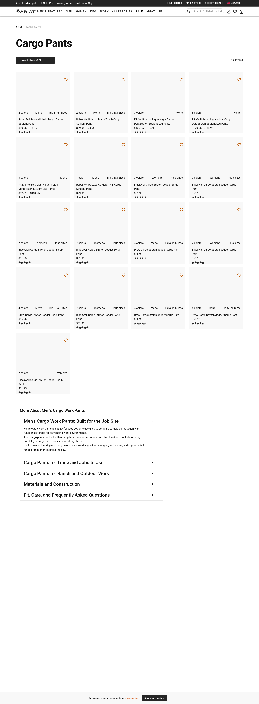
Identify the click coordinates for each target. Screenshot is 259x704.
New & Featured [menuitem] (50, 11)
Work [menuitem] (104, 11)
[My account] (229, 11)
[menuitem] (235, 3)
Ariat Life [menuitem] (154, 11)
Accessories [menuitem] (122, 11)
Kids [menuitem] (93, 11)
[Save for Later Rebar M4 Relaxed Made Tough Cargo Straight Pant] (66, 77)
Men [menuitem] (69, 11)
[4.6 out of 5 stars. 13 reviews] (82, 194)
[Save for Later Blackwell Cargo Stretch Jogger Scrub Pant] (181, 142)
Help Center (174, 3)
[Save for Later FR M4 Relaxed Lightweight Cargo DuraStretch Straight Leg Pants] (181, 77)
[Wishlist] (235, 11)
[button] (241, 11)
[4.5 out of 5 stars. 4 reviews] (140, 129)
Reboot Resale (214, 3)
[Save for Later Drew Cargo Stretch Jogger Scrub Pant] (181, 207)
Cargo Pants (33, 24)
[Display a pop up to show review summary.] (34, 129)
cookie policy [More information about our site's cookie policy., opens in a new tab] (131, 698)
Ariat (19, 24)
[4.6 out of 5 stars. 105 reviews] (25, 129)
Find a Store (193, 3)
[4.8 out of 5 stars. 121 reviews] (140, 194)
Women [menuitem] (81, 11)
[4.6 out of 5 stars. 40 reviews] (140, 255)
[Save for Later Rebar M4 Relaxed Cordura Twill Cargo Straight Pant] (123, 142)
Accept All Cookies (154, 698)
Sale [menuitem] (139, 11)
